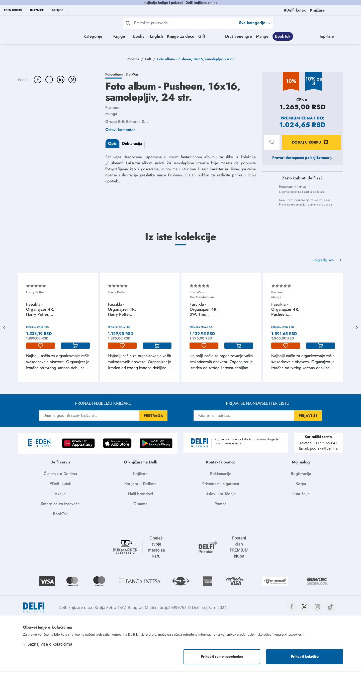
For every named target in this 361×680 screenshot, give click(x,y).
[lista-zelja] (40, 354)
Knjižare (140, 482)
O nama (140, 512)
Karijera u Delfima (140, 492)
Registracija (301, 482)
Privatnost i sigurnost (220, 492)
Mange (344, 36)
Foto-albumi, (115, 82)
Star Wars (197, 300)
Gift (204, 36)
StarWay (132, 82)
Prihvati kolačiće (305, 664)
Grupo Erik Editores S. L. (127, 130)
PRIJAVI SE (308, 424)
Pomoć (221, 512)
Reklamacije (220, 482)
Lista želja (301, 502)
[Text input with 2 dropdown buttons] (185, 23)
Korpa (301, 492)
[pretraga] (128, 23)
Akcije (60, 502)
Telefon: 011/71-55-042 (318, 451)
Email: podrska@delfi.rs (318, 456)
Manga (111, 122)
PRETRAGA (153, 424)
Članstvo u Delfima (60, 482)
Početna (133, 67)
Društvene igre (320, 36)
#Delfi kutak (60, 492)
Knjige (102, 36)
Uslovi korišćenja (221, 502)
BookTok (188, 46)
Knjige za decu (183, 36)
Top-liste (232, 46)
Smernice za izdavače (60, 512)
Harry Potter (35, 300)
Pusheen (113, 116)
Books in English (151, 36)
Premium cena (297, 126)
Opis (112, 152)
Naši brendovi (140, 502)
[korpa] (75, 354)
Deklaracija (132, 152)
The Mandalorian (202, 305)
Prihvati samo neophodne (222, 664)
